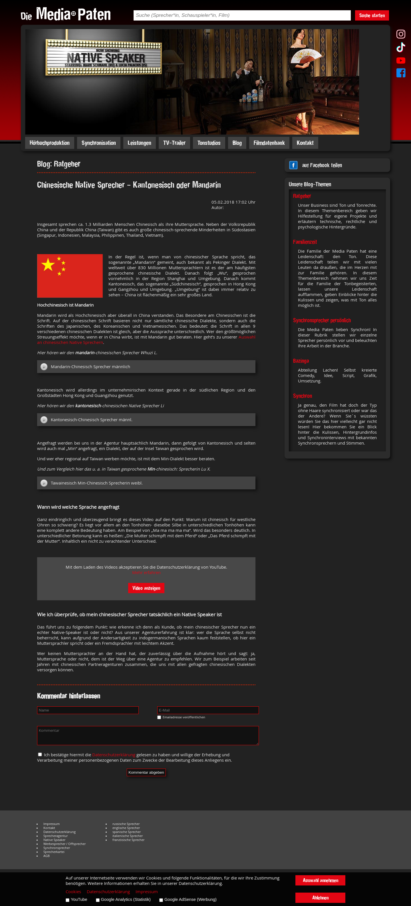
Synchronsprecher (56, 848)
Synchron (302, 396)
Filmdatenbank (269, 143)
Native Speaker (54, 840)
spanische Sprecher (126, 832)
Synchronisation (99, 143)
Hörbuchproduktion (50, 143)
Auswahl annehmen (320, 880)
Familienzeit (305, 242)
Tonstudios (209, 143)
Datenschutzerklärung (113, 754)
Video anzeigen (146, 587)
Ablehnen (320, 897)
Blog (237, 143)
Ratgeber (302, 196)
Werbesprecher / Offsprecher (64, 844)
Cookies (73, 891)
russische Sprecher (126, 824)
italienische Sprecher (127, 836)
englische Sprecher (126, 828)
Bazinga (301, 360)
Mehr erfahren (146, 572)
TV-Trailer (174, 143)
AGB (46, 856)
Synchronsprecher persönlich (322, 320)
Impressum (51, 824)
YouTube (79, 899)
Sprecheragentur (55, 836)
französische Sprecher (128, 840)
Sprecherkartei (54, 852)
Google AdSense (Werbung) (190, 899)
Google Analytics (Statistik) (126, 899)
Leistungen (139, 143)
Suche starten (372, 15)
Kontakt (305, 143)
